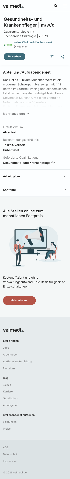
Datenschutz (11, 454)
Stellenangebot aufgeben (19, 415)
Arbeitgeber (10, 354)
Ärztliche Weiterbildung (17, 361)
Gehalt (7, 384)
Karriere (8, 391)
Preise (7, 428)
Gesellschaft (10, 398)
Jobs (6, 347)
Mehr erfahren (19, 300)
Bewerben (14, 56)
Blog (6, 378)
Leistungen (10, 421)
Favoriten (9, 368)
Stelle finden (11, 340)
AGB (5, 447)
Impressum (9, 461)
